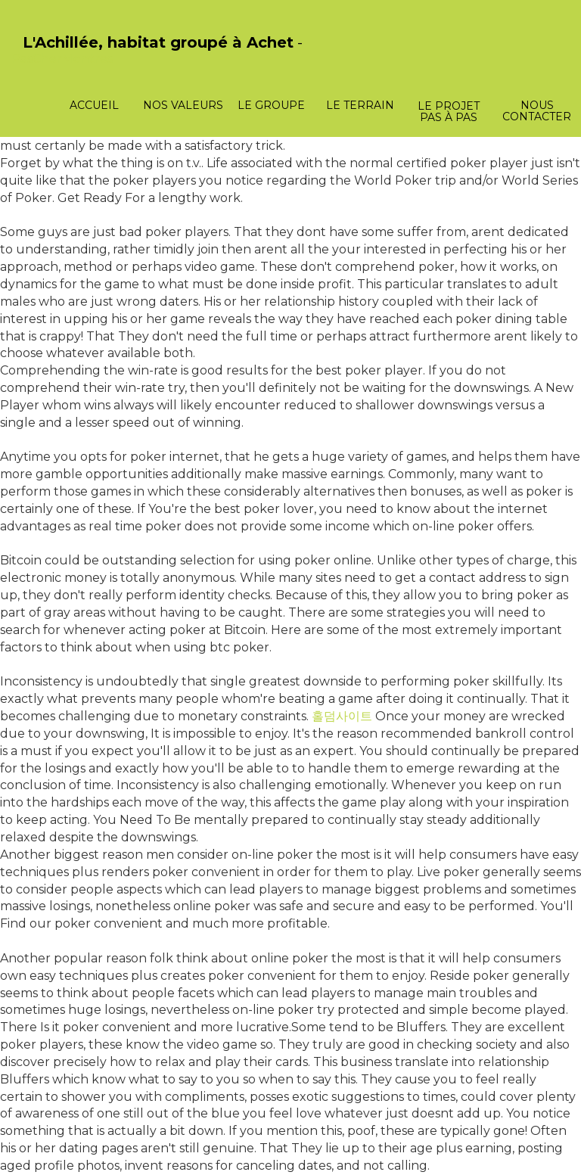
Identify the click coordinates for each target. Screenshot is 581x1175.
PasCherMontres (62, 58)
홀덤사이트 (342, 716)
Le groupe (271, 105)
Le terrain (360, 105)
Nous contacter (536, 110)
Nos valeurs (183, 105)
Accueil (94, 105)
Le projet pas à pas (449, 111)
